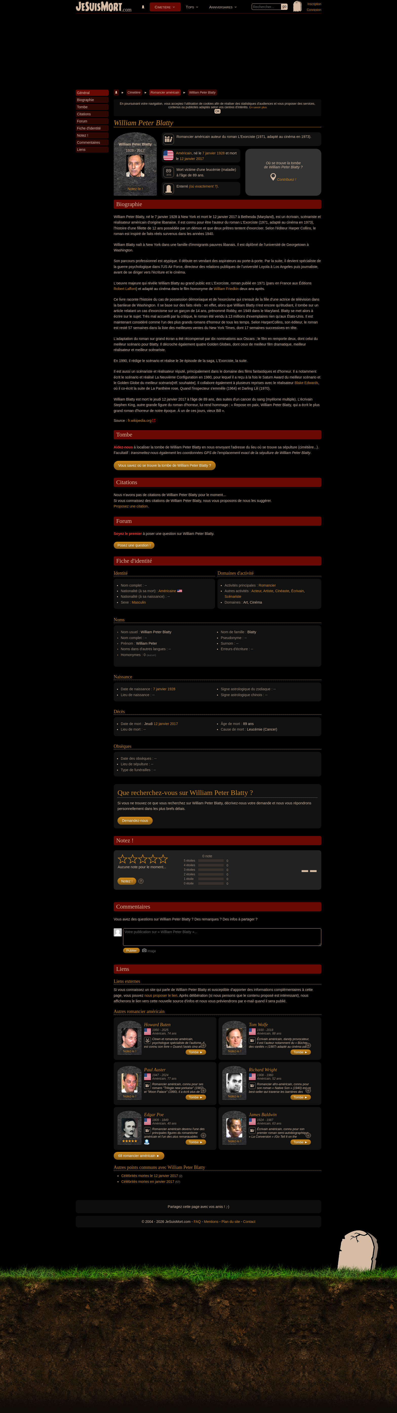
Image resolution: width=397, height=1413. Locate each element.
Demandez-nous (135, 821)
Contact (249, 1222)
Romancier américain (164, 92)
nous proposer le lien (160, 995)
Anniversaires (220, 7)
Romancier (267, 585)
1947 (155, 1075)
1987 (269, 1120)
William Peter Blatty (202, 92)
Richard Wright (263, 1069)
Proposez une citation (131, 506)
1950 (155, 1030)
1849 (165, 1120)
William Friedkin (226, 289)
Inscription (314, 4)
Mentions (211, 1222)
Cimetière (163, 7)
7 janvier (209, 153)
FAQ (197, 1222)
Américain (184, 153)
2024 (165, 1075)
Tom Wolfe (258, 1024)
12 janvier (187, 159)
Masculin (139, 602)
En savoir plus (258, 107)
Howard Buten (157, 1024)
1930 (260, 1030)
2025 (165, 1030)
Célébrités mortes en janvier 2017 (147, 1182)
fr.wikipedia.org (139, 421)
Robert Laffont (125, 289)
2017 (200, 159)
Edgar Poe (154, 1114)
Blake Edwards (306, 383)
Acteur (256, 591)
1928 (221, 153)
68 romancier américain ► (139, 1156)
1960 (269, 1075)
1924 (260, 1120)
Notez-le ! (135, 189)
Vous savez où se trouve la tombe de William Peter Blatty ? (164, 465)
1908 (260, 1075)
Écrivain (297, 591)
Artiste (268, 591)
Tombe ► (196, 1052)
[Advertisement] (198, 51)
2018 (269, 1030)
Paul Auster (155, 1069)
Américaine (167, 591)
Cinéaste (282, 591)
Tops (190, 7)
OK (217, 111)
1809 (155, 1120)
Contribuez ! (286, 179)
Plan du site (231, 1222)
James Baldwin (263, 1114)
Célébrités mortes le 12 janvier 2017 (149, 1176)
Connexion (314, 10)
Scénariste (233, 596)
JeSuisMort (99, 7)
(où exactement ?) (203, 186)
